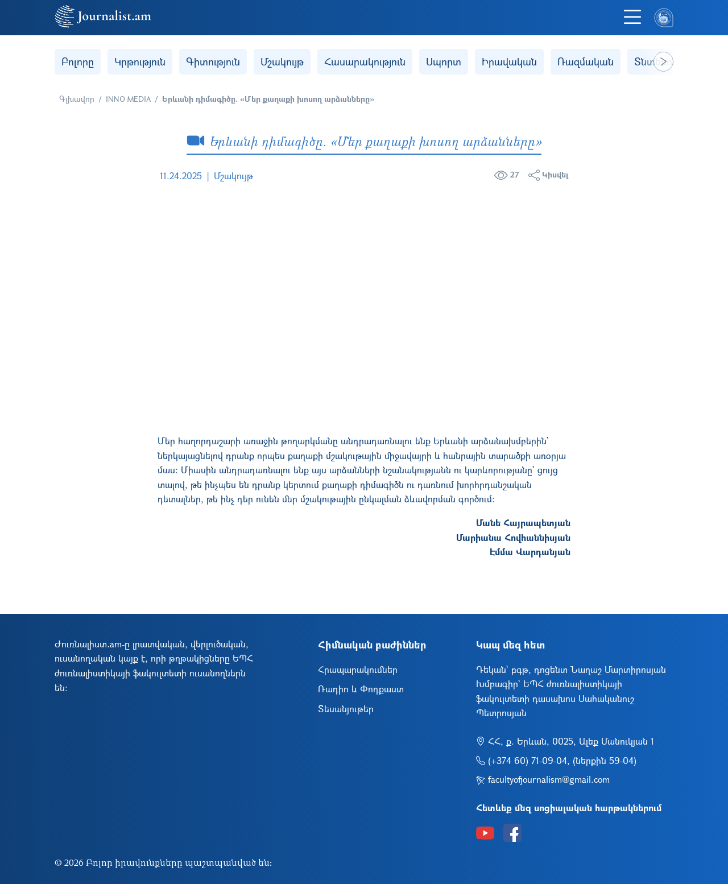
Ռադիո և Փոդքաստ (361, 689)
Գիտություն (213, 61)
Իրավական (509, 61)
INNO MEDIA (128, 98)
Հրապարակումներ (358, 669)
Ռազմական (585, 61)
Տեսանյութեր (346, 708)
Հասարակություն (365, 61)
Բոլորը (77, 61)
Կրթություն (140, 61)
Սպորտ (443, 61)
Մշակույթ (282, 61)
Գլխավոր (76, 98)
